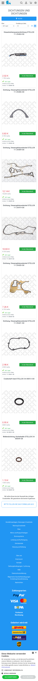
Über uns (19, 555)
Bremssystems (19, 536)
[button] (2, 670)
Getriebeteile (19, 543)
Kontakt (19, 562)
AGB (19, 570)
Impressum (19, 559)
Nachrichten (19, 582)
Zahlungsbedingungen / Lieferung (19, 566)
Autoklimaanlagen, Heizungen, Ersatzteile (19, 522)
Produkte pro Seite (21, 23)
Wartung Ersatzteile (19, 525)
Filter (3, 23)
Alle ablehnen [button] (28, 677)
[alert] (19, 665)
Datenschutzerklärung (19, 573)
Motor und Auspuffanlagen (19, 533)
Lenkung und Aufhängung (19, 540)
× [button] (35, 652)
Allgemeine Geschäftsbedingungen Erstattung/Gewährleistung (19, 578)
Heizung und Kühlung (19, 547)
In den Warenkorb (27, 76)
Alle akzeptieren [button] (11, 677)
